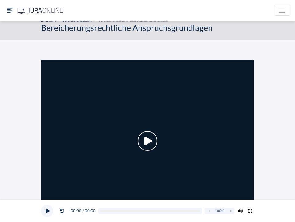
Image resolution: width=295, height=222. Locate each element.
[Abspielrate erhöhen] (230, 211)
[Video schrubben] (150, 211)
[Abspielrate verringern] (208, 211)
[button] (63, 211)
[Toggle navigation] (282, 10)
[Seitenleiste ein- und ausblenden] (10, 10)
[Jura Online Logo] (40, 10)
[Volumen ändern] (240, 211)
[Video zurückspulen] (62, 211)
